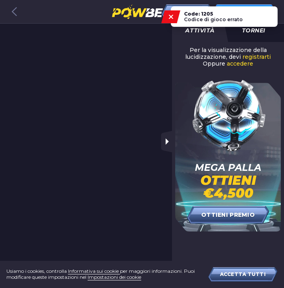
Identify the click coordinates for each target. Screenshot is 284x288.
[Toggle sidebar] (166, 141)
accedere (240, 63)
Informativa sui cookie (94, 271)
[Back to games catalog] (14, 11)
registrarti (256, 57)
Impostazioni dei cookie (114, 277)
